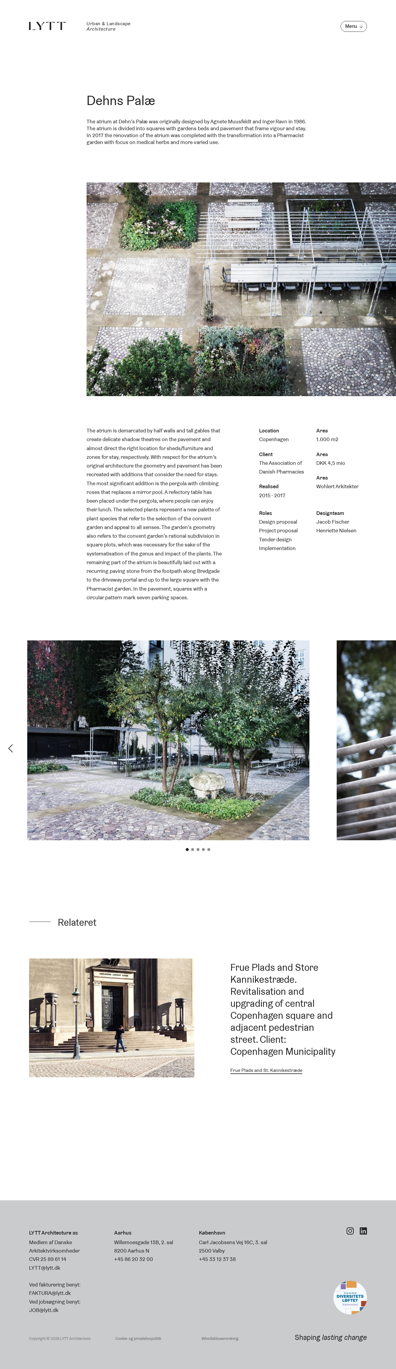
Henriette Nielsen (336, 530)
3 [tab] (198, 849)
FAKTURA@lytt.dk (50, 1292)
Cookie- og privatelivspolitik (138, 1338)
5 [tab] (208, 849)
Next (385, 748)
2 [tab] (192, 849)
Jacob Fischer (332, 521)
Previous (10, 748)
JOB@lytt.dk (43, 1310)
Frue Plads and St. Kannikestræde (266, 1070)
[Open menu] (354, 26)
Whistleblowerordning (220, 1338)
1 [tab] (187, 849)
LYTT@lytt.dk (44, 1267)
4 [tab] (203, 849)
